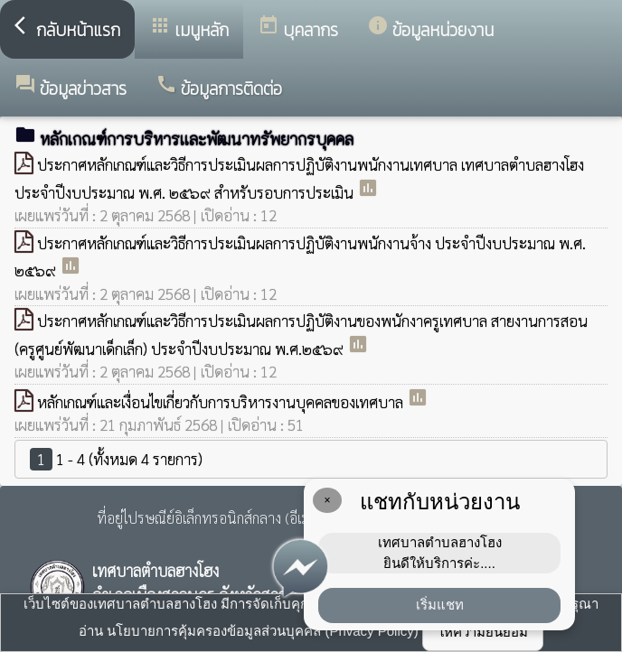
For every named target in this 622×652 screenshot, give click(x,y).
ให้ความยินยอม (483, 631)
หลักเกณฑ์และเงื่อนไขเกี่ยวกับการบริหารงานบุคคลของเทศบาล (222, 402)
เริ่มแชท (440, 604)
